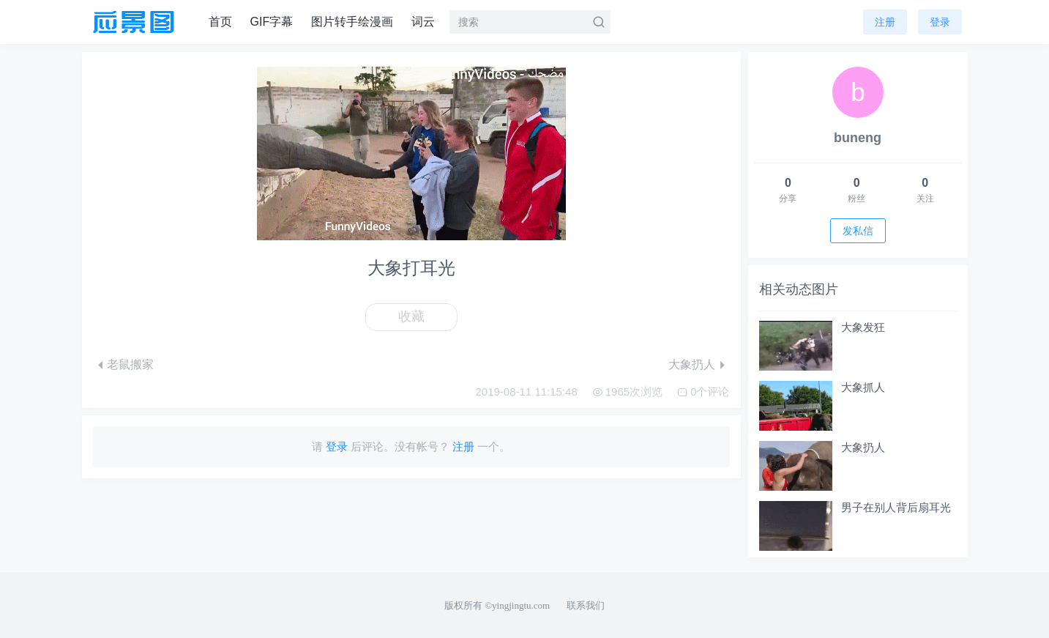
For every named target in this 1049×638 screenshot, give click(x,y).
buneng (857, 137)
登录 (940, 22)
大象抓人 (863, 387)
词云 (423, 21)
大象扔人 (691, 364)
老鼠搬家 (130, 364)
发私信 (858, 231)
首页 (220, 21)
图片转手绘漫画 (352, 21)
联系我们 (586, 605)
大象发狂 (863, 327)
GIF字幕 (272, 21)
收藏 (411, 316)
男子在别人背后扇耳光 (896, 507)
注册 (885, 22)
